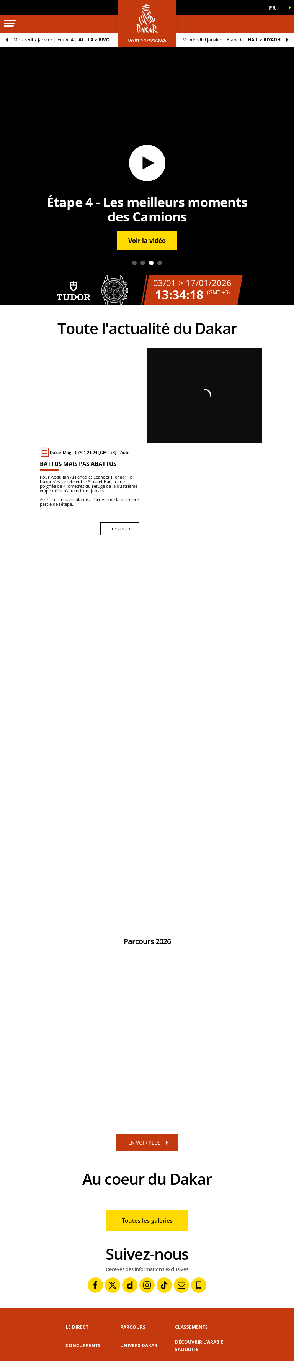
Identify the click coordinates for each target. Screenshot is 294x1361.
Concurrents (83, 1345)
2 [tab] (142, 263)
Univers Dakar (138, 1345)
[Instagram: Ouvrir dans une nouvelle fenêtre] (147, 1285)
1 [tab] (134, 263)
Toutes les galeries (147, 1220)
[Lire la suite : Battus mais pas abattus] (89, 491)
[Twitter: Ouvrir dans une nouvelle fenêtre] (112, 1285)
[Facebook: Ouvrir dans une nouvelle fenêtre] (95, 1285)
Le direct (76, 1327)
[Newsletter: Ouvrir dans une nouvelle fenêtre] (181, 1285)
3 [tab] (151, 263)
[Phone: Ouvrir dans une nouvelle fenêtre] (198, 1285)
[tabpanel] (147, 176)
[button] (275, 7)
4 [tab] (159, 263)
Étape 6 (232, 39)
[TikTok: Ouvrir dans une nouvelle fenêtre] (164, 1285)
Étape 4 (67, 39)
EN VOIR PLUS (144, 1142)
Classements (191, 1327)
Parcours (132, 1327)
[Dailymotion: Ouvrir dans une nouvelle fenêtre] (129, 1285)
